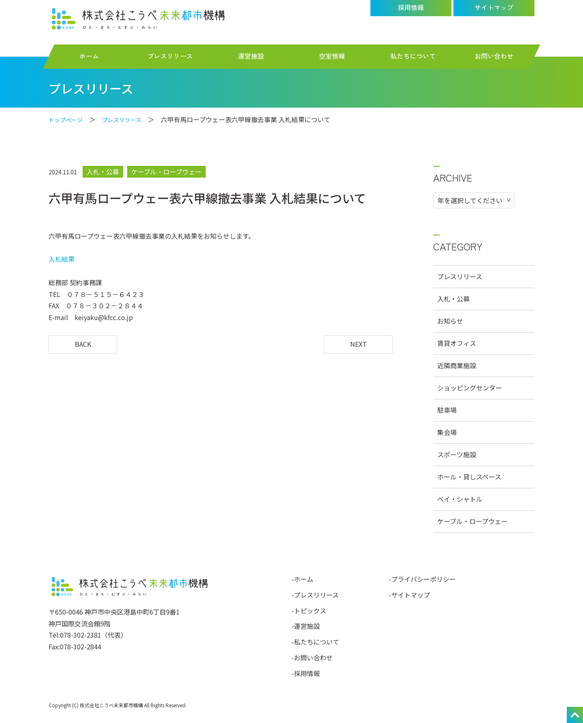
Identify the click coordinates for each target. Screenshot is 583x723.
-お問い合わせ (312, 657)
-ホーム (302, 579)
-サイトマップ (409, 595)
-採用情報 (306, 673)
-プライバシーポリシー (422, 579)
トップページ (68, 119)
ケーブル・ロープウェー (166, 171)
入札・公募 (103, 171)
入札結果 (61, 259)
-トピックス (309, 610)
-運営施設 (306, 626)
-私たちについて (315, 642)
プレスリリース (129, 119)
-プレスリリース (315, 595)
